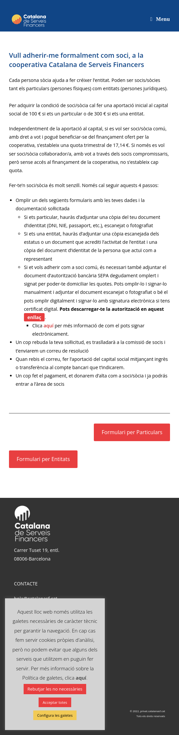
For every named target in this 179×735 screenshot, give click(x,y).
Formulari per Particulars (131, 432)
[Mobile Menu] (160, 19)
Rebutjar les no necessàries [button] (55, 689)
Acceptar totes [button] (55, 702)
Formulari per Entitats (43, 459)
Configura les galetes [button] (55, 715)
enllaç (34, 317)
